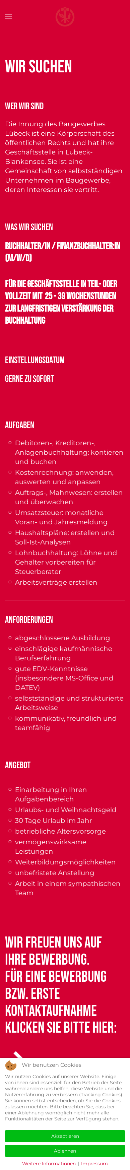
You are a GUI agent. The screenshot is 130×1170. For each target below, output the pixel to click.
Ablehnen (65, 1151)
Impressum (94, 1164)
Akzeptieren (65, 1136)
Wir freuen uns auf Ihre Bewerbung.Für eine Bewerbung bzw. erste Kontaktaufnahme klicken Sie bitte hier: (61, 985)
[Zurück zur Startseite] (65, 17)
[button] (8, 17)
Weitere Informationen (49, 1164)
